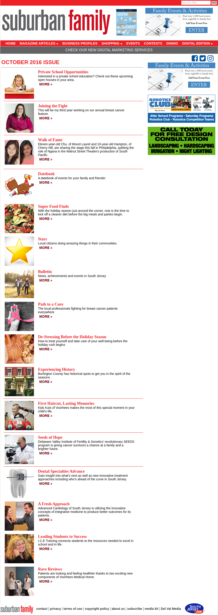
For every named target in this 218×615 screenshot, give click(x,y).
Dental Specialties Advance (61, 471)
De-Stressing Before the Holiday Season (72, 337)
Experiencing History (56, 369)
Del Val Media (171, 609)
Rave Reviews (50, 569)
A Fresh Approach (54, 504)
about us (118, 609)
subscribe (134, 609)
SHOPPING (111, 43)
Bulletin (45, 271)
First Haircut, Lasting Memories (66, 403)
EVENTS (133, 43)
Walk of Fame (50, 140)
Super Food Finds (53, 206)
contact (41, 609)
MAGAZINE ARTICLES (39, 43)
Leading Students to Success (62, 536)
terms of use (72, 609)
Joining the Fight (52, 106)
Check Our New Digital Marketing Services (109, 50)
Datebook (46, 174)
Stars (42, 239)
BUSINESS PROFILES (79, 43)
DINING (172, 43)
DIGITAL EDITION (197, 43)
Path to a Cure (50, 304)
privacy (55, 609)
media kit (151, 609)
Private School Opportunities (63, 72)
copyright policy (97, 609)
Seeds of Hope (50, 437)
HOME (11, 43)
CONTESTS (153, 43)
